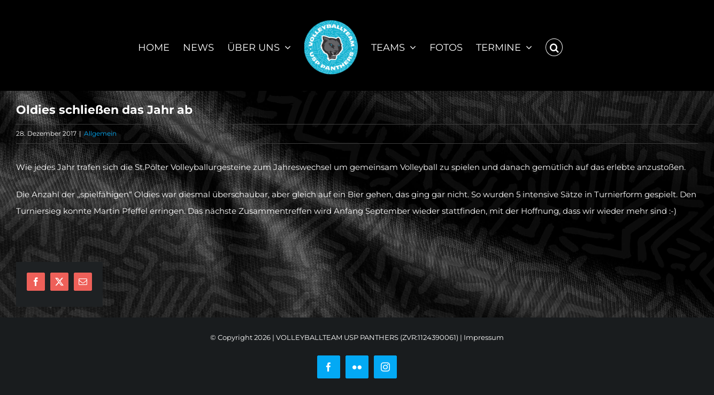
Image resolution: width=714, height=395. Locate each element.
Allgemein (100, 133)
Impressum (484, 337)
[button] (554, 45)
